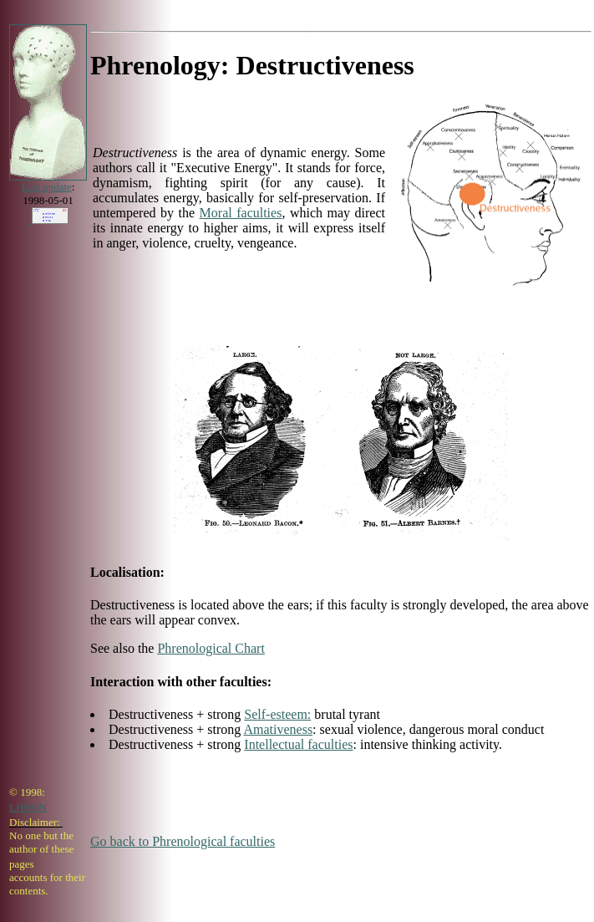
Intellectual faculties (298, 744)
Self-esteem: (277, 714)
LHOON (28, 807)
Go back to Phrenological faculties (182, 841)
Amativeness (277, 729)
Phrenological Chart (210, 648)
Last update (47, 187)
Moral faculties (241, 213)
